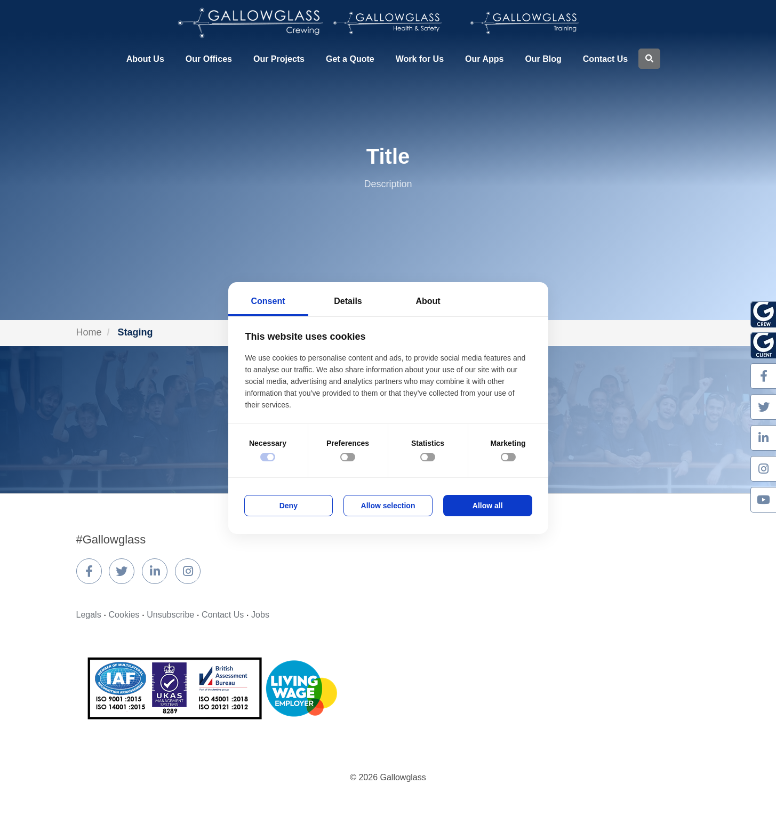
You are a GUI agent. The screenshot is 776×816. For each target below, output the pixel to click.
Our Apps (484, 58)
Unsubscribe (170, 614)
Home (89, 332)
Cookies (124, 614)
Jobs (260, 614)
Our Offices (209, 58)
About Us (145, 58)
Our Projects (279, 58)
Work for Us (420, 58)
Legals (88, 614)
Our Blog (543, 58)
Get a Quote (350, 58)
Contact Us (605, 58)
